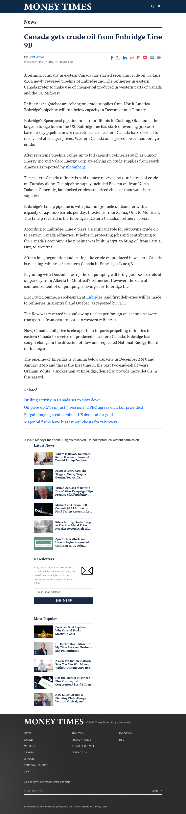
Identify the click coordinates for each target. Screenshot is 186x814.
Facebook (125, 733)
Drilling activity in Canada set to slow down (62, 400)
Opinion (29, 759)
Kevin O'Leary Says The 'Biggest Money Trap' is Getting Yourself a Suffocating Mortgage (70, 475)
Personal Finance (36, 765)
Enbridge (94, 297)
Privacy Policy (81, 740)
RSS (121, 740)
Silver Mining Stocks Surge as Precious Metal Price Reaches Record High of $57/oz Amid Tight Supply (73, 527)
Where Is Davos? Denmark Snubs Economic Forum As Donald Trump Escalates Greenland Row (72, 459)
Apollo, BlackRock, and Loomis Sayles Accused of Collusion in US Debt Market (72, 544)
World (28, 740)
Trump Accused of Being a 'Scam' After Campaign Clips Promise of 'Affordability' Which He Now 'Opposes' (74, 493)
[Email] (152, 57)
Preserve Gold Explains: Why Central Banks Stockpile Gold (71, 630)
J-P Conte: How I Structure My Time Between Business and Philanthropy (73, 647)
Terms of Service (83, 746)
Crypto (29, 753)
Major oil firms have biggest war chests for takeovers (70, 422)
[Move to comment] (159, 57)
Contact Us (79, 753)
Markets (29, 746)
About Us (78, 733)
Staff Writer (36, 57)
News (30, 21)
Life (26, 772)
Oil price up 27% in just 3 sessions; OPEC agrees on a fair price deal (83, 407)
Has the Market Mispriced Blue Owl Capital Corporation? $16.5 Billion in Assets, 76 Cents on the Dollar (73, 684)
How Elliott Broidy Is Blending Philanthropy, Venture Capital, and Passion (71, 699)
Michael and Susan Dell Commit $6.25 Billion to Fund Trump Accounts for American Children (72, 510)
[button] (159, 7)
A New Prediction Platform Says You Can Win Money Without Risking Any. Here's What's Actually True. (74, 666)
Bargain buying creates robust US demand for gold (68, 414)
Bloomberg (75, 167)
